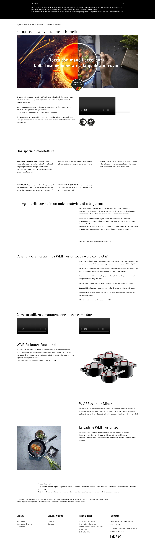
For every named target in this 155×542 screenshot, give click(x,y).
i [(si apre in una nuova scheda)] (24, 527)
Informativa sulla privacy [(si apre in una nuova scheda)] (87, 524)
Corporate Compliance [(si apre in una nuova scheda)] (87, 521)
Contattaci (51, 521)
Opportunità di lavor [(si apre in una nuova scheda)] (24, 524)
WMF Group (21, 521)
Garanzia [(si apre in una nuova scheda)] (51, 524)
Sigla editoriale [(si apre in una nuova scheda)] (84, 532)
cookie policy (92, 9)
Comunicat (20, 527)
